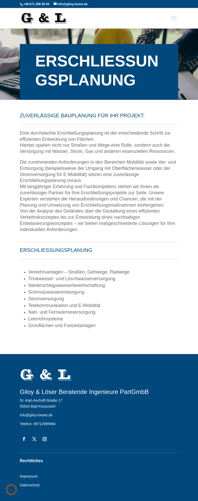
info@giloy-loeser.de (36, 415)
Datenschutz (30, 485)
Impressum (29, 476)
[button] (11, 489)
